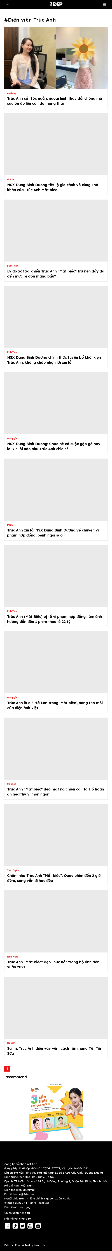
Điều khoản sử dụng (17, 1207)
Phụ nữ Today (24, 1245)
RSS (8, 1237)
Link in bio (40, 1245)
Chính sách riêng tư (17, 1213)
